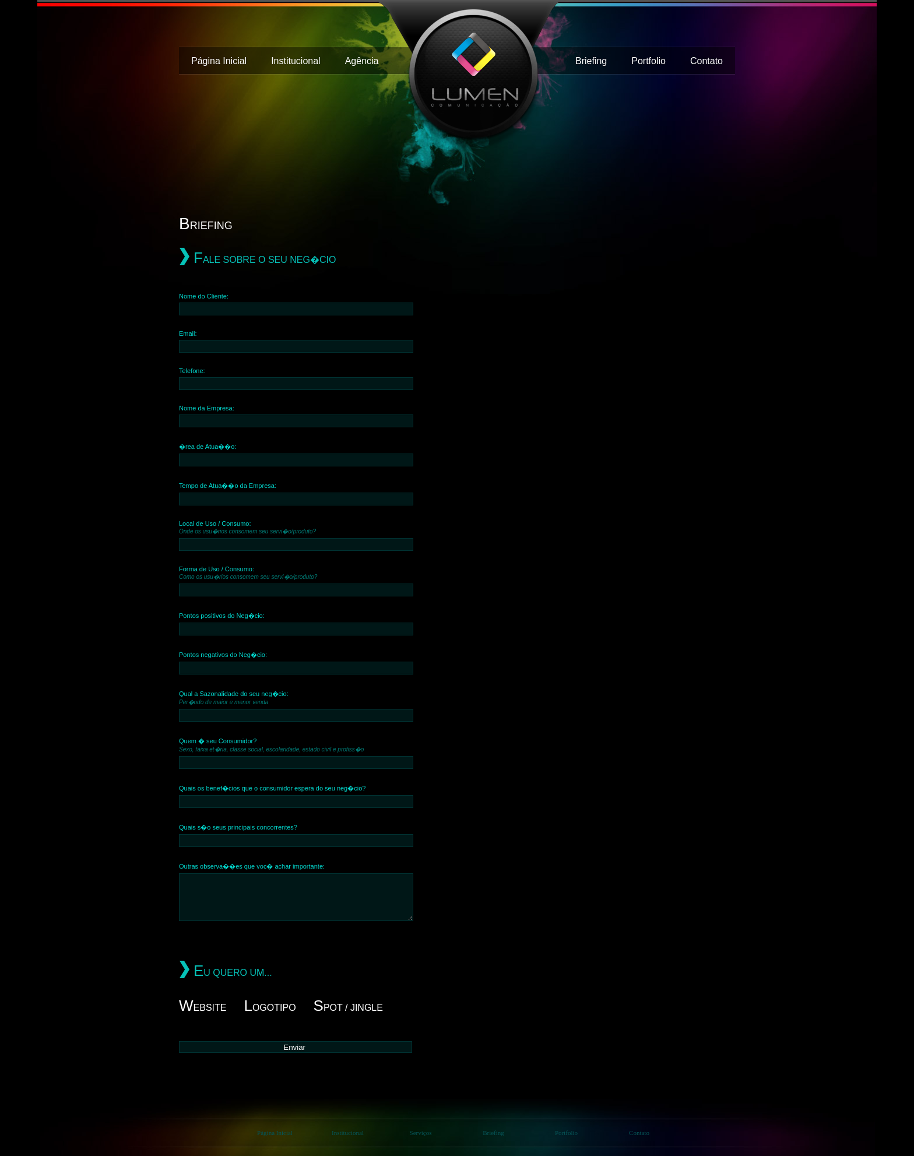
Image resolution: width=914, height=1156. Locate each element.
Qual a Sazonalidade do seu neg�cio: (234, 697)
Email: (188, 333)
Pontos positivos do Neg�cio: (222, 615)
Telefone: (192, 370)
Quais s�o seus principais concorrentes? (238, 827)
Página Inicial (219, 61)
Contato (706, 61)
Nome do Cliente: (203, 296)
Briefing (591, 61)
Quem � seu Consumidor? (271, 745)
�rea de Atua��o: (207, 446)
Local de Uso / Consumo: (247, 527)
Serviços (421, 1132)
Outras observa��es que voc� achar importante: (252, 866)
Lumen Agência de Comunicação (469, 75)
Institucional (296, 61)
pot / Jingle (348, 1008)
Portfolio (648, 61)
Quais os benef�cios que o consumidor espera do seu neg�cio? (272, 788)
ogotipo (270, 1008)
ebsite (202, 1008)
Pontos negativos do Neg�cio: (223, 654)
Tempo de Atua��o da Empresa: (227, 485)
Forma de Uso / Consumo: (248, 572)
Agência (362, 61)
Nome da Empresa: (206, 408)
